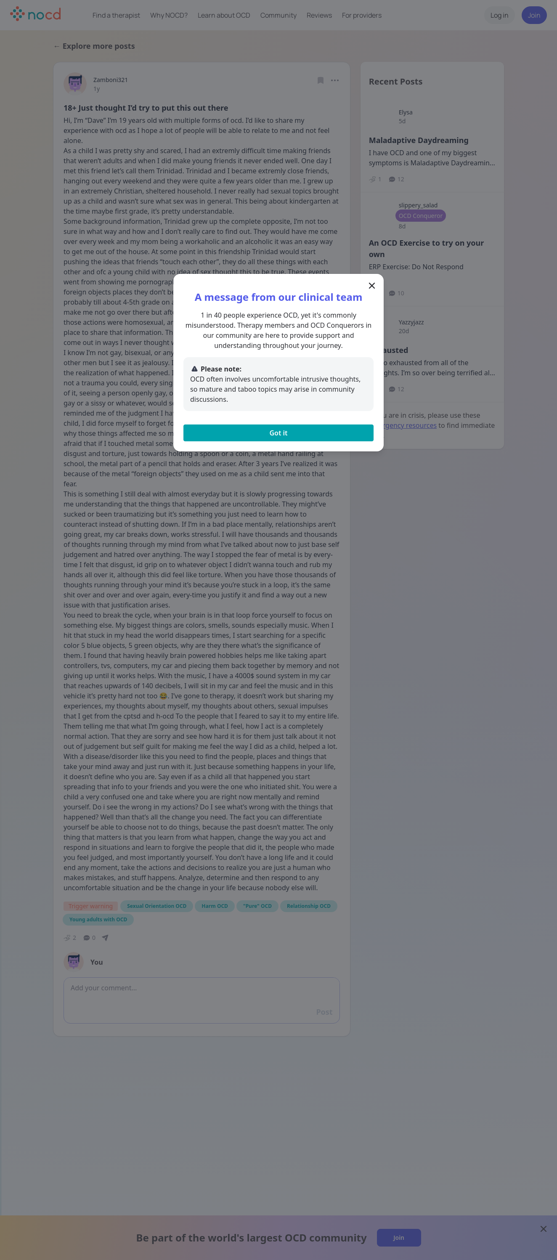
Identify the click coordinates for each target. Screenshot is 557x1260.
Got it (278, 433)
